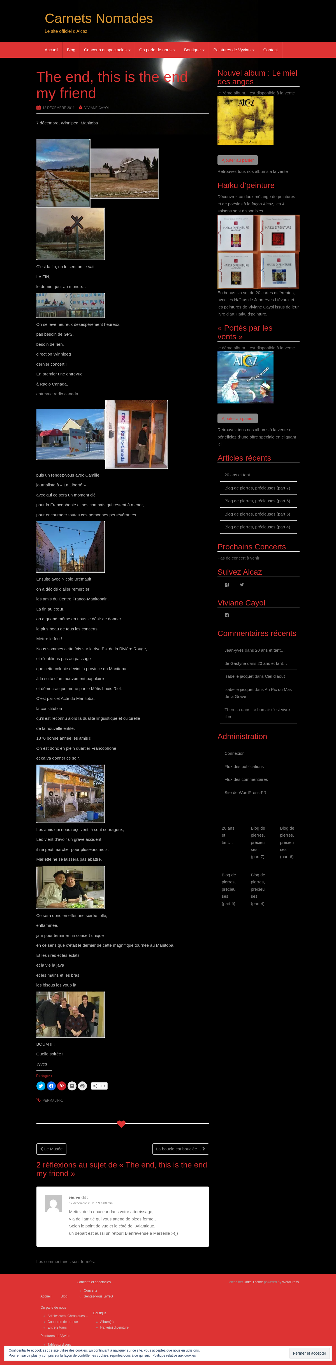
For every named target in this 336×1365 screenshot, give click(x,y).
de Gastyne (235, 663)
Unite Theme (253, 1282)
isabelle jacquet (238, 676)
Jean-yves (234, 650)
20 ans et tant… (239, 474)
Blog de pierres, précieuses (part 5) (257, 514)
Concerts (90, 1290)
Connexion (234, 753)
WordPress (290, 1282)
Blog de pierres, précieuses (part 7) (257, 488)
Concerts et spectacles (107, 49)
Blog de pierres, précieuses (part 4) (257, 526)
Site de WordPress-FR (245, 792)
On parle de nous (157, 49)
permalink (52, 1100)
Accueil (51, 49)
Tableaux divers (59, 1345)
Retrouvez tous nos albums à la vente (252, 171)
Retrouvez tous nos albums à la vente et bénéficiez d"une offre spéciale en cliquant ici (256, 436)
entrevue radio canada (57, 393)
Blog (71, 49)
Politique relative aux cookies (174, 1355)
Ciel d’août (275, 676)
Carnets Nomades (99, 18)
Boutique (194, 49)
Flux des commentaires (246, 779)
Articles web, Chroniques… (68, 1316)
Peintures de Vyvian (233, 49)
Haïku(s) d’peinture (114, 1327)
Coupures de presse (63, 1322)
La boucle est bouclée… (180, 1148)
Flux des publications (244, 766)
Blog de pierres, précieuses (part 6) (257, 500)
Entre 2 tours (57, 1327)
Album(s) (107, 1322)
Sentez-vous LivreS (98, 1296)
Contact (270, 49)
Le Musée (51, 1148)
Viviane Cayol (97, 108)
